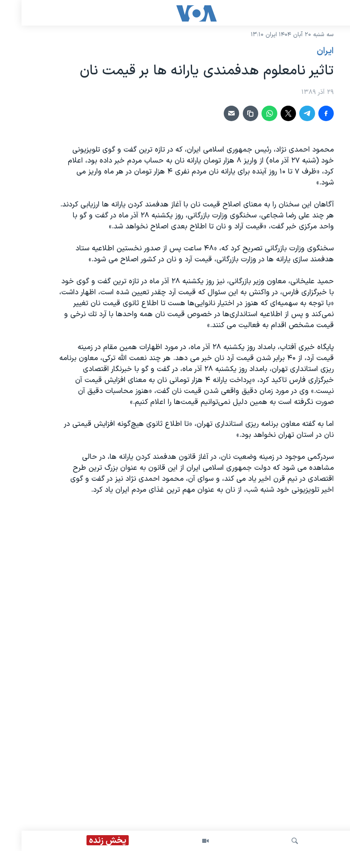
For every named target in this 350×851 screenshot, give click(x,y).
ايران (303, 51)
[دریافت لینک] (229, 113)
